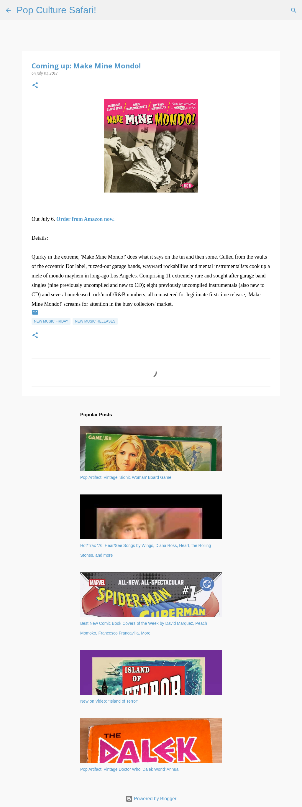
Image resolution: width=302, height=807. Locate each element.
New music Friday (51, 321)
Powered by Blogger (151, 798)
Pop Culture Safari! (56, 10)
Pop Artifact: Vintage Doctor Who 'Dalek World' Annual (129, 769)
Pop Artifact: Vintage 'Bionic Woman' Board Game (125, 477)
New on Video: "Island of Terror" (109, 701)
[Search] (104, 10)
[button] (35, 86)
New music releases (95, 321)
